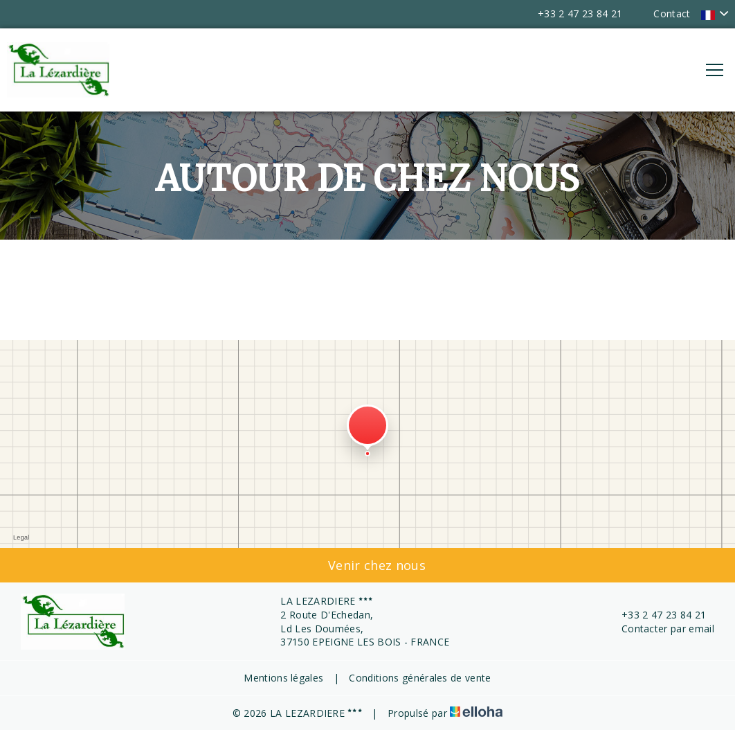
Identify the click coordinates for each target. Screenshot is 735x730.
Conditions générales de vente (420, 677)
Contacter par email (660, 628)
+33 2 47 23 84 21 (656, 614)
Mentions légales (283, 677)
